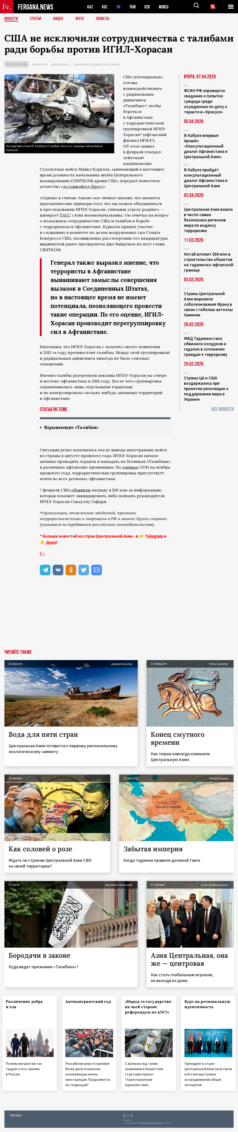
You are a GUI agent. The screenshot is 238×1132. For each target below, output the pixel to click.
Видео (60, 19)
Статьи (37, 19)
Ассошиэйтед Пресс (83, 186)
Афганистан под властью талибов (97, 64)
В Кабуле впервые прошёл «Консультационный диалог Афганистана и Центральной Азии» (206, 146)
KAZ (90, 7)
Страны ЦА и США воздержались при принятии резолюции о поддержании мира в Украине (206, 388)
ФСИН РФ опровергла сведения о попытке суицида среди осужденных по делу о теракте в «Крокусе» (205, 101)
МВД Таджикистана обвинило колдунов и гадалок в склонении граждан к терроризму (205, 346)
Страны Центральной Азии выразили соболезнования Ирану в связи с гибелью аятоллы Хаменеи (208, 304)
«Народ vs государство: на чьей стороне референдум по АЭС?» (143, 1012)
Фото (81, 19)
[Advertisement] (119, 617)
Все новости (222, 409)
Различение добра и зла (26, 1004)
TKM (133, 7)
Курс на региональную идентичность (204, 1007)
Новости (11, 19)
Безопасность (60, 64)
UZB (148, 7)
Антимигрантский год (86, 1004)
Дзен (51, 542)
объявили (81, 490)
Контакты (15, 1119)
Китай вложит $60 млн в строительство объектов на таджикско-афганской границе (208, 262)
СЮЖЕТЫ (105, 19)
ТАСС (65, 215)
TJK (118, 7)
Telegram (154, 536)
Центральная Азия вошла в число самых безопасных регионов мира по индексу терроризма (208, 220)
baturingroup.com (152, 1127)
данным (130, 467)
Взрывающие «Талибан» (72, 427)
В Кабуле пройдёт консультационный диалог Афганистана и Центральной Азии (206, 177)
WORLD (165, 7)
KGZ (105, 7)
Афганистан (40, 64)
